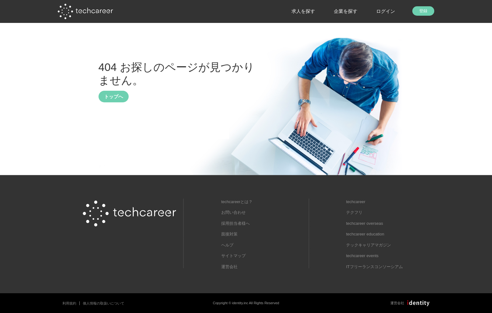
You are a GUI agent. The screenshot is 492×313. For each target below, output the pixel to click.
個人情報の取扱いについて (103, 303)
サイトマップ (233, 255)
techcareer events (362, 255)
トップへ (113, 96)
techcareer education (365, 234)
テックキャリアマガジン (368, 245)
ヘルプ (227, 245)
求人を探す (303, 11)
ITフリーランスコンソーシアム (374, 266)
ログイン (385, 11)
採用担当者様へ (235, 223)
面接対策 (229, 234)
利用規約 (69, 303)
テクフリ (354, 212)
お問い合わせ (233, 212)
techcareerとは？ (237, 201)
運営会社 (229, 266)
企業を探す (345, 11)
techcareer (355, 201)
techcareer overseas (364, 223)
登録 (423, 10)
